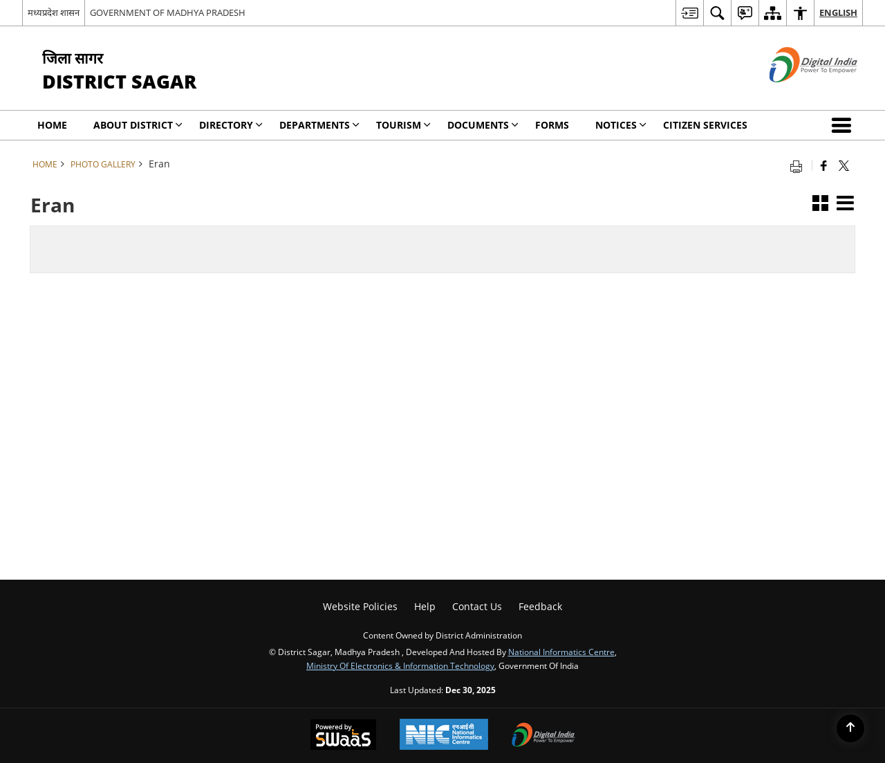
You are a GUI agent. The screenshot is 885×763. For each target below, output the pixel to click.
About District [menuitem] (138, 124)
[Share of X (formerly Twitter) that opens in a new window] (844, 165)
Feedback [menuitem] (540, 606)
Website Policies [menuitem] (360, 606)
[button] (844, 125)
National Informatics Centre (561, 651)
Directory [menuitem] (231, 124)
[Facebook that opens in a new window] (823, 165)
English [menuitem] (838, 12)
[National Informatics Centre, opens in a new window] (444, 735)
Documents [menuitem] (483, 124)
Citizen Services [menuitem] (705, 124)
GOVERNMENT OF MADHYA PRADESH (167, 12)
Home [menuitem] (52, 124)
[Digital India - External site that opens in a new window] (796, 93)
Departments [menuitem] (319, 124)
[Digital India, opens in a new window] (543, 736)
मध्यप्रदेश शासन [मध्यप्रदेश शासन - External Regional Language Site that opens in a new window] (54, 12)
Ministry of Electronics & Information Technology (400, 665)
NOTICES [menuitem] (620, 124)
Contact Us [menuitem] (477, 606)
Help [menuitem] (425, 606)
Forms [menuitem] (552, 124)
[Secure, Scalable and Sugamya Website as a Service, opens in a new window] (343, 736)
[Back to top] (850, 728)
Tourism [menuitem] (403, 124)
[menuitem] (689, 13)
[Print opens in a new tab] (799, 165)
